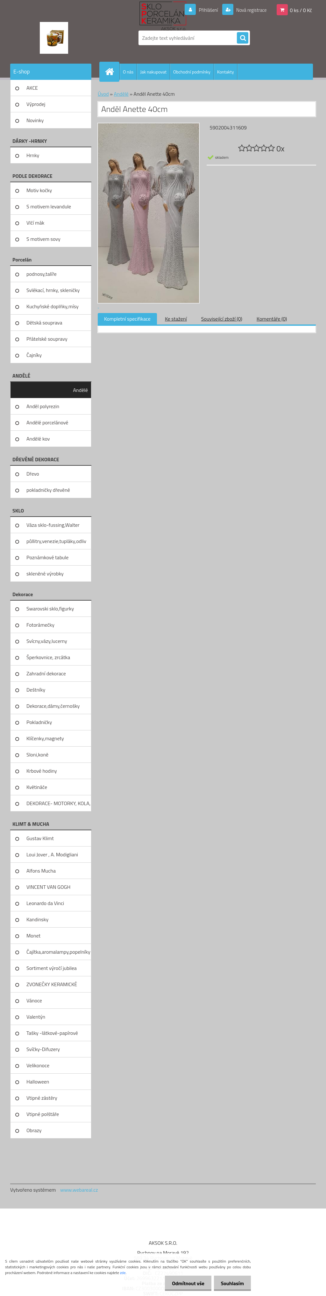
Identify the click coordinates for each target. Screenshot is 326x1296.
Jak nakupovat (153, 71)
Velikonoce (37, 1065)
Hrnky (32, 155)
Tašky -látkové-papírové (52, 1033)
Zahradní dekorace (46, 673)
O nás (128, 71)
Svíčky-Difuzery (43, 1049)
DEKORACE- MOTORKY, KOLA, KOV (58, 805)
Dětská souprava (44, 322)
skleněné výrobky (45, 573)
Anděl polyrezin (42, 406)
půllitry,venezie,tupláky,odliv (56, 541)
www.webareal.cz (79, 1190)
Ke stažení (176, 319)
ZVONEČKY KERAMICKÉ (51, 984)
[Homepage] (112, 72)
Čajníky (34, 355)
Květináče (36, 787)
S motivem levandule (48, 206)
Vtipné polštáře (42, 1114)
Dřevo (32, 473)
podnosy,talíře (41, 274)
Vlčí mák (35, 222)
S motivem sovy (43, 239)
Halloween (37, 1081)
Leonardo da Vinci (45, 903)
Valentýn (35, 1017)
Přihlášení (204, 10)
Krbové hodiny (41, 771)
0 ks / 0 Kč (301, 10)
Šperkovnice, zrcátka (48, 657)
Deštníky (35, 689)
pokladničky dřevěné (48, 490)
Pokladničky (39, 722)
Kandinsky (37, 919)
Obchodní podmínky (191, 71)
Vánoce (34, 1000)
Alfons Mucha (41, 870)
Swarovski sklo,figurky (50, 608)
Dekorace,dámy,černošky (53, 706)
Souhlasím (231, 1283)
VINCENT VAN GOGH (48, 887)
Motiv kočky (39, 190)
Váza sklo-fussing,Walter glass (53, 527)
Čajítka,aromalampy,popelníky (58, 952)
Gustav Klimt (40, 838)
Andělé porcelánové (47, 422)
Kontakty (225, 71)
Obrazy (34, 1130)
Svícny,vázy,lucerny (46, 641)
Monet (33, 935)
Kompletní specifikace (127, 319)
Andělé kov (38, 438)
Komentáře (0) (272, 319)
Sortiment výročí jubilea (51, 968)
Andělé (80, 390)
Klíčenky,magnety (45, 738)
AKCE (32, 88)
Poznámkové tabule (47, 557)
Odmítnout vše (185, 1283)
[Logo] (54, 38)
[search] (242, 38)
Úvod (103, 94)
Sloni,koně (37, 754)
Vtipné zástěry (41, 1098)
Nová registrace (249, 10)
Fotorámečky (40, 625)
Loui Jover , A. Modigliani (52, 854)
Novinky (35, 120)
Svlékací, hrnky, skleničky (53, 290)
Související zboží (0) (221, 319)
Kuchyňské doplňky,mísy (52, 306)
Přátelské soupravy (46, 339)
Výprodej (35, 104)
